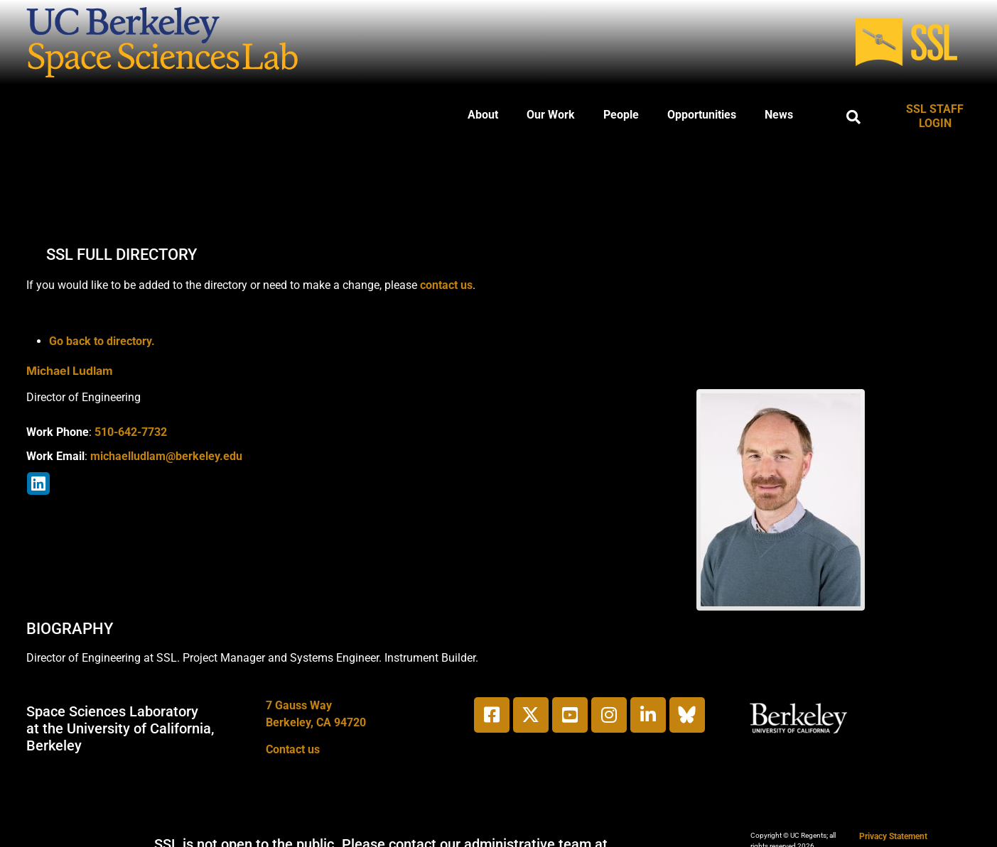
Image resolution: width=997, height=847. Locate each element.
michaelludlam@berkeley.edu (166, 456)
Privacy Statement (893, 836)
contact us (446, 285)
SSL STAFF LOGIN (935, 116)
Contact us (293, 749)
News (779, 114)
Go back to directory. (102, 341)
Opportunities (701, 114)
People (621, 114)
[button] (853, 117)
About (483, 114)
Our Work (551, 114)
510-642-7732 (131, 432)
